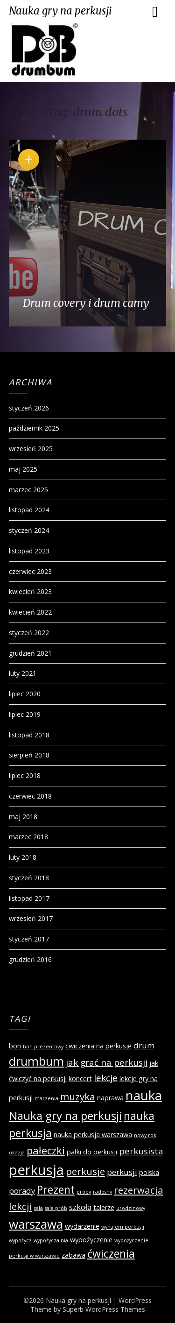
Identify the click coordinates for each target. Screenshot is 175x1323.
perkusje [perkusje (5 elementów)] (85, 1171)
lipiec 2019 (25, 714)
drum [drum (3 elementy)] (143, 1045)
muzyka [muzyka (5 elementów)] (77, 1096)
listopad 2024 (29, 509)
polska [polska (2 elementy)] (149, 1172)
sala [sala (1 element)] (38, 1208)
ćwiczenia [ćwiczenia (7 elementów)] (111, 1253)
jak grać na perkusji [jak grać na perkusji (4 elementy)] (106, 1062)
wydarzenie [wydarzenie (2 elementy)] (82, 1226)
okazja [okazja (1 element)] (17, 1152)
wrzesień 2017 (31, 918)
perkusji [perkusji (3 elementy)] (122, 1172)
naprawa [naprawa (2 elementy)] (110, 1097)
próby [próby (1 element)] (84, 1192)
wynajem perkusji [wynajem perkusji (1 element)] (122, 1227)
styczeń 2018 (29, 877)
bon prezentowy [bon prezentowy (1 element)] (43, 1046)
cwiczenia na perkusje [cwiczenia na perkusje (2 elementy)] (98, 1045)
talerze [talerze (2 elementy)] (103, 1207)
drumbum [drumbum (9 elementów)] (36, 1061)
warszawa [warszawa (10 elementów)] (36, 1224)
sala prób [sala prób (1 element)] (56, 1208)
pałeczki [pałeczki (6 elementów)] (46, 1150)
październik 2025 (34, 428)
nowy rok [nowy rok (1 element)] (145, 1135)
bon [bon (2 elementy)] (15, 1045)
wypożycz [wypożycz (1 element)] (20, 1240)
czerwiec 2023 (30, 571)
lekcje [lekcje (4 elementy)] (106, 1078)
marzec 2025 (28, 489)
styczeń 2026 (29, 407)
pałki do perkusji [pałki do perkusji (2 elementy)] (92, 1151)
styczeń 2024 (29, 530)
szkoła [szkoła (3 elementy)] (80, 1207)
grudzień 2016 (30, 959)
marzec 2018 (28, 836)
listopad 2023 (29, 550)
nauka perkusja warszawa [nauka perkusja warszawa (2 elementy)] (93, 1134)
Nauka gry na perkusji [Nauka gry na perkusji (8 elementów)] (65, 1115)
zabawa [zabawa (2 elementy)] (73, 1255)
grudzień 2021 (30, 653)
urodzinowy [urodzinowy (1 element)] (130, 1208)
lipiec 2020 (25, 693)
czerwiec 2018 (30, 796)
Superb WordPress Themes (104, 1309)
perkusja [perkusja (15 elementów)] (36, 1169)
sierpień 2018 (29, 754)
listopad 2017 (29, 898)
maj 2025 (23, 469)
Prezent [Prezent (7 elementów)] (56, 1189)
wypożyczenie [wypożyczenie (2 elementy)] (91, 1239)
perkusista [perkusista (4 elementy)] (141, 1151)
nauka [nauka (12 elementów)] (144, 1095)
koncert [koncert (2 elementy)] (80, 1078)
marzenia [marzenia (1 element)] (46, 1098)
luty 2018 (22, 857)
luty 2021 (22, 673)
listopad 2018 (29, 734)
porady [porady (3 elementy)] (22, 1190)
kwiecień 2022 (30, 612)
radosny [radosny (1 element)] (102, 1192)
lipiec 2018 (25, 775)
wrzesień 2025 (31, 448)
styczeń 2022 (29, 632)
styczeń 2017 (29, 938)
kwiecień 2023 (30, 591)
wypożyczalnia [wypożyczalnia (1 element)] (51, 1240)
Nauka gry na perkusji (60, 10)
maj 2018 (23, 816)
